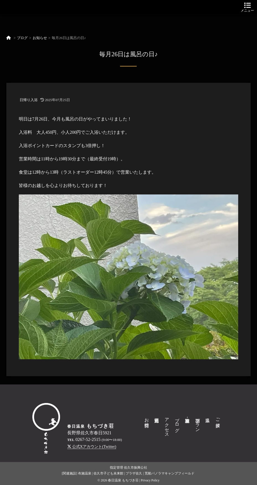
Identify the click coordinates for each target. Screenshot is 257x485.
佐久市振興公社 (135, 467)
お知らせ (40, 38)
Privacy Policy (150, 480)
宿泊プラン (197, 422)
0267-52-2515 (88, 439)
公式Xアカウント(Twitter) (91, 446)
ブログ (22, 38)
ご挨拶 (218, 417)
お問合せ (146, 420)
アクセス (167, 425)
